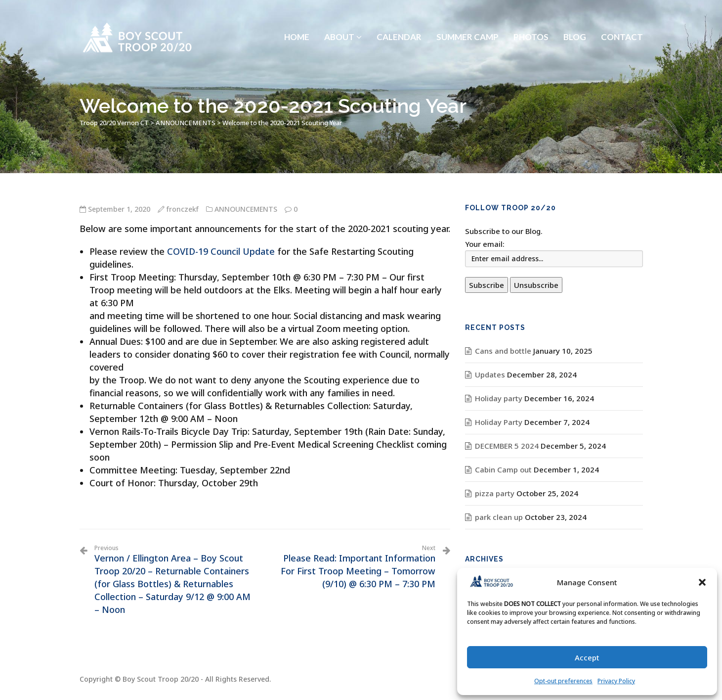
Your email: (485, 244)
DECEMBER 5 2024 (507, 446)
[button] (702, 582)
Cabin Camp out (503, 469)
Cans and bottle (503, 351)
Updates (490, 374)
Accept (587, 657)
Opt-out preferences (563, 681)
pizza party (494, 493)
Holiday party (498, 398)
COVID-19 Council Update (221, 251)
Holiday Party (498, 422)
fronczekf (183, 209)
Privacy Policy (616, 681)
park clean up (499, 517)
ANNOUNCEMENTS (245, 209)
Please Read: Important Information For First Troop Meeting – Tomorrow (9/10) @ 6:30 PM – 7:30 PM (353, 567)
